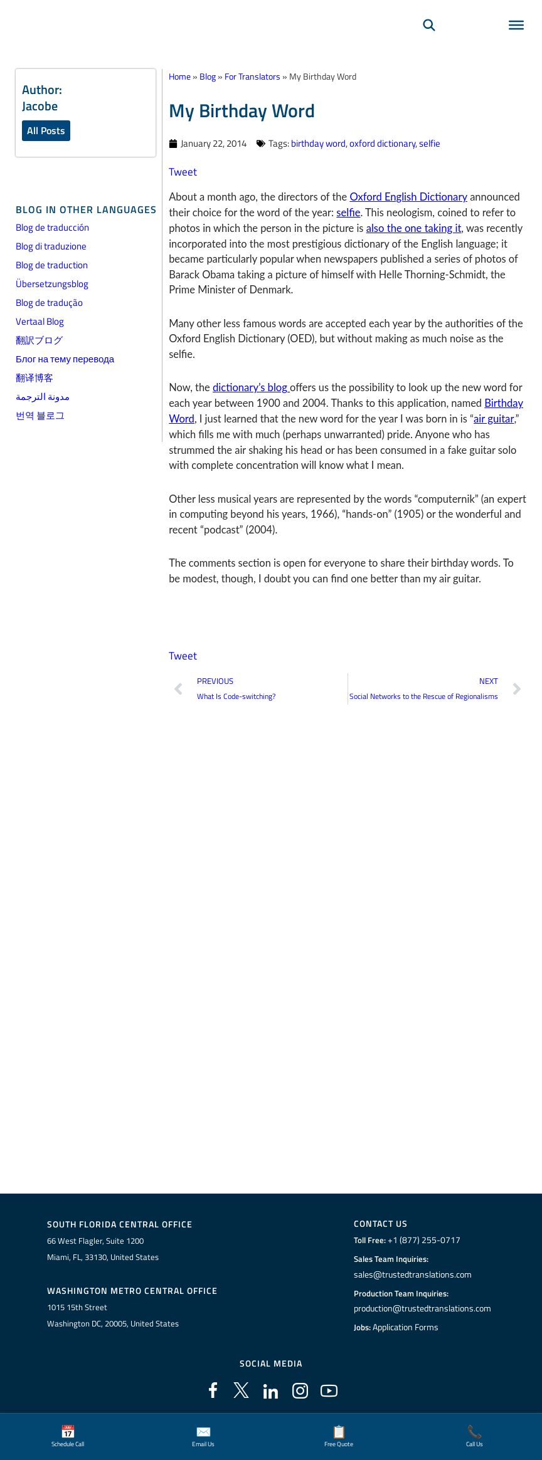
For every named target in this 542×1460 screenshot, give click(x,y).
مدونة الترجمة (43, 396)
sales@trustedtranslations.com (412, 1274)
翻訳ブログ (39, 340)
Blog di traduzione (51, 246)
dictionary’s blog (251, 386)
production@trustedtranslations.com (422, 1308)
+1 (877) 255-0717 (422, 1240)
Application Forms (407, 1326)
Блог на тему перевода (65, 359)
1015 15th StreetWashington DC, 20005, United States (113, 1314)
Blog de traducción (52, 227)
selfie (429, 143)
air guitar (493, 417)
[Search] (429, 41)
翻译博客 (34, 377)
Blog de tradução (49, 302)
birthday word (318, 143)
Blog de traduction (52, 265)
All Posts (46, 130)
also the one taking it (413, 227)
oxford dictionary (382, 143)
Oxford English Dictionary (407, 196)
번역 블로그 (40, 415)
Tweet (181, 171)
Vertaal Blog (40, 321)
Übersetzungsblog (52, 283)
